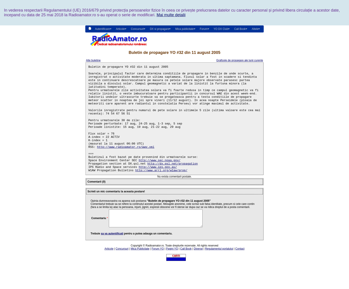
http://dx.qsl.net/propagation (172, 183)
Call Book (240, 29)
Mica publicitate (184, 29)
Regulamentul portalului (219, 273)
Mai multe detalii (170, 15)
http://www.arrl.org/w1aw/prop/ (161, 191)
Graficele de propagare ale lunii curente (239, 60)
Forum (204, 29)
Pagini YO (172, 273)
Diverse (198, 273)
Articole (109, 273)
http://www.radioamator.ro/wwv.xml (125, 163)
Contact (239, 273)
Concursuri (122, 273)
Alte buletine (93, 60)
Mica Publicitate (140, 273)
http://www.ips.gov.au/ (158, 187)
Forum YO (158, 273)
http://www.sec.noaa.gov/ (159, 179)
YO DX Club (221, 29)
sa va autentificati (112, 258)
